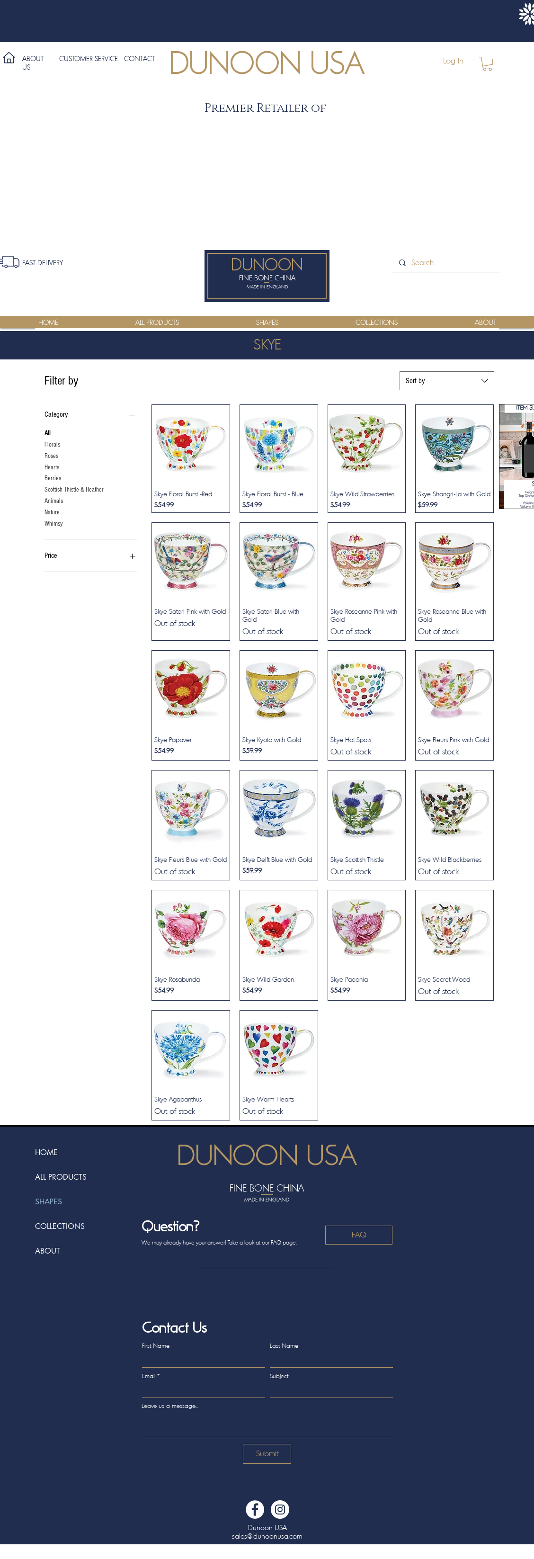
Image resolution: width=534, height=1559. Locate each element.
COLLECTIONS (60, 1226)
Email (148, 1376)
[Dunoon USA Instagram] (280, 1509)
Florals (52, 443)
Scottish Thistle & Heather (74, 488)
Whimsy (53, 523)
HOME (46, 1152)
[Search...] (445, 263)
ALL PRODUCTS (61, 1177)
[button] (487, 64)
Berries (52, 477)
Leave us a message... (170, 1406)
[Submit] (267, 1454)
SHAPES (48, 1202)
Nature (52, 511)
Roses (51, 455)
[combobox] (447, 380)
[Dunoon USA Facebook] (255, 1509)
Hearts (51, 466)
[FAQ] (358, 1235)
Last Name (284, 1346)
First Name (155, 1346)
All (47, 432)
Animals (53, 500)
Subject (279, 1376)
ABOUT (47, 1251)
